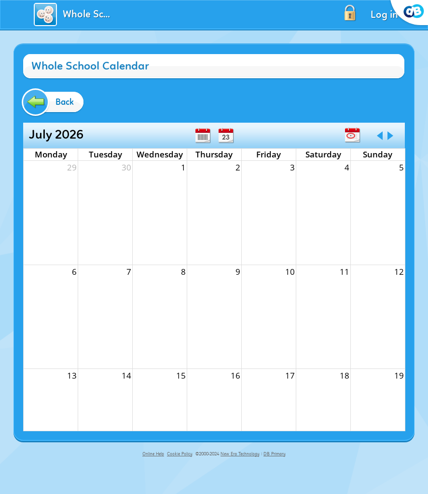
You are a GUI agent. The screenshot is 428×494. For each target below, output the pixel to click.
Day (225, 135)
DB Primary (274, 454)
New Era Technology (240, 454)
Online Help (153, 454)
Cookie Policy (180, 454)
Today (352, 135)
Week (202, 135)
